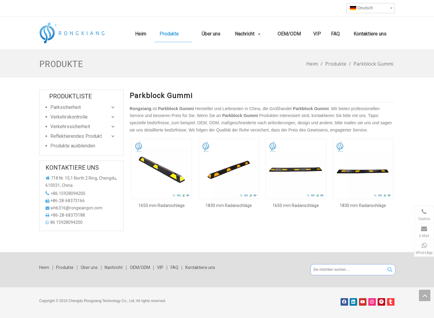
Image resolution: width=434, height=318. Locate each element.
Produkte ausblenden (72, 146)
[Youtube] (362, 302)
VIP (160, 267)
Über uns (89, 267)
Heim (44, 267)
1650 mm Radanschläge (161, 205)
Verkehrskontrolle (69, 117)
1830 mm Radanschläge (229, 205)
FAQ (174, 267)
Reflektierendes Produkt (76, 136)
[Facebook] (344, 302)
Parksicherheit (65, 107)
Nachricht (114, 267)
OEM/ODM (140, 267)
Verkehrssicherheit (70, 126)
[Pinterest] (381, 302)
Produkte (65, 267)
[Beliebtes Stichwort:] (390, 269)
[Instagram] (372, 302)
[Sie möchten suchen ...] (348, 269)
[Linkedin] (353, 302)
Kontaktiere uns (200, 267)
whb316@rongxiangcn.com (76, 207)
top (424, 295)
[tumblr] (391, 302)
